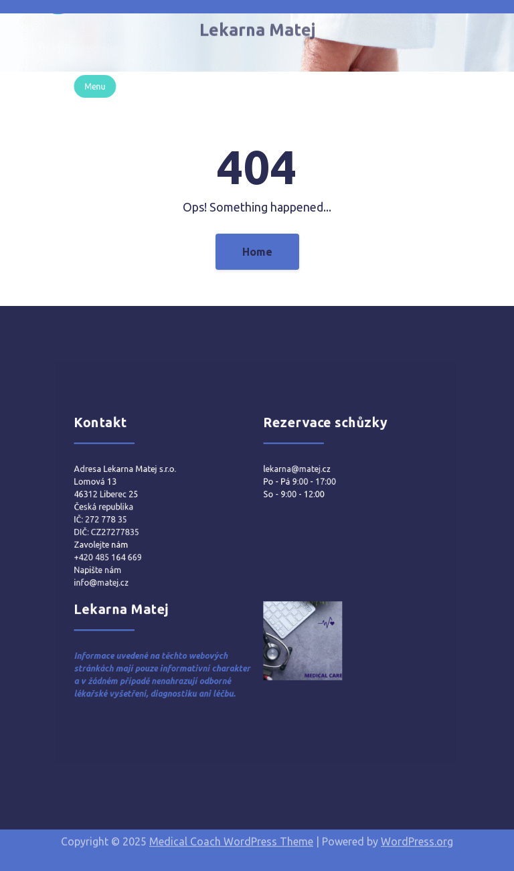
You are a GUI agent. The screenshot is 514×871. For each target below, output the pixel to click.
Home (257, 252)
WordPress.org (417, 838)
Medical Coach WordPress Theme (231, 838)
